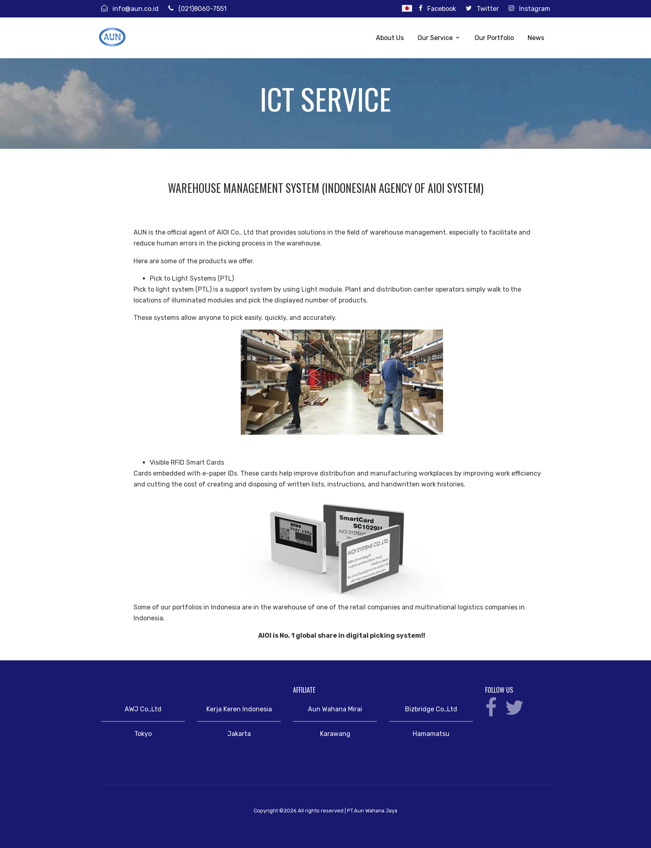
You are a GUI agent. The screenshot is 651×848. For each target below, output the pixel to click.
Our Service (435, 38)
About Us (390, 38)
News (536, 38)
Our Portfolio (494, 38)
